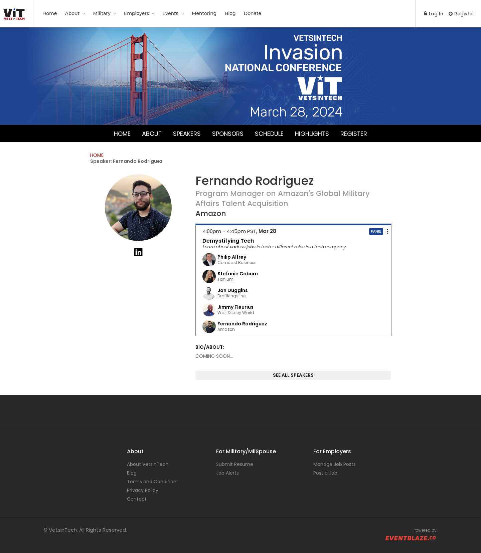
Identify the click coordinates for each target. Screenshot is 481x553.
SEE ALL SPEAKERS (293, 375)
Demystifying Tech (228, 241)
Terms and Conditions (153, 481)
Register (461, 13)
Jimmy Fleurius (235, 307)
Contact (137, 499)
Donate (252, 13)
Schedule (269, 133)
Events (170, 13)
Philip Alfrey (231, 257)
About (72, 13)
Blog (230, 13)
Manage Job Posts (334, 464)
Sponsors (228, 133)
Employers (136, 13)
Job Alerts (227, 473)
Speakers (187, 133)
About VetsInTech (148, 464)
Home (49, 13)
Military (101, 13)
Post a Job (325, 473)
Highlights (312, 133)
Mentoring (204, 13)
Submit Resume (234, 464)
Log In (433, 13)
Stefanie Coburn (237, 273)
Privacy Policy (142, 490)
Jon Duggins (232, 290)
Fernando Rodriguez (242, 323)
